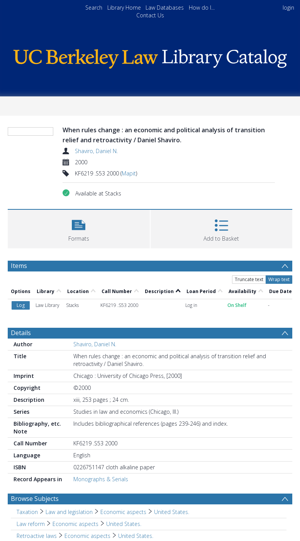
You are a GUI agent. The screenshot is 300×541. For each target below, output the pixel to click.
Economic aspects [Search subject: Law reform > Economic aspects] (75, 524)
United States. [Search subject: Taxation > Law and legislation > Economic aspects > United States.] (171, 512)
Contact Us (150, 15)
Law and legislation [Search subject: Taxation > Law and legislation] (69, 512)
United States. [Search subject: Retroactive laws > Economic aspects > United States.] (135, 535)
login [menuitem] (288, 7)
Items (19, 265)
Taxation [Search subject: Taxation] (27, 512)
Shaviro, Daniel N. (96, 151)
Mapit (129, 173)
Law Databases (165, 7)
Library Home (124, 7)
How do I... (202, 7)
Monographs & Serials (100, 479)
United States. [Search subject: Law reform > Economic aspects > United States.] (123, 524)
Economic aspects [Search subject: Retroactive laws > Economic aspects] (87, 535)
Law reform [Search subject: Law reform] (31, 524)
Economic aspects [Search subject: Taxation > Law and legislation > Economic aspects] (123, 512)
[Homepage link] (150, 57)
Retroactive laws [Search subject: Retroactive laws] (37, 535)
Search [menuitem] (93, 7)
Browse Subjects (35, 498)
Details (21, 333)
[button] (79, 228)
